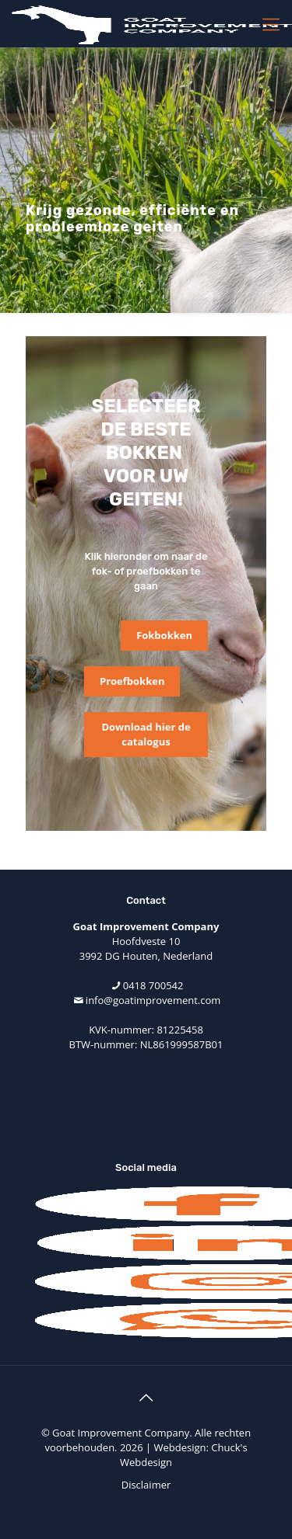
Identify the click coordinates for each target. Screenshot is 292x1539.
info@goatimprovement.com (153, 1000)
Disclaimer (146, 1485)
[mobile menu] (271, 23)
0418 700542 (153, 985)
